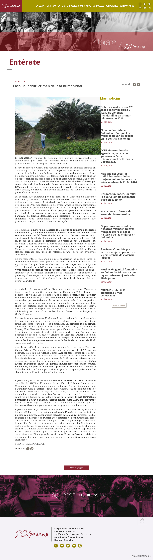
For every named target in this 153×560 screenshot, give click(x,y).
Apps (86, 6)
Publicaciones (74, 6)
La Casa (37, 6)
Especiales (96, 6)
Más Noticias (76, 468)
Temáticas (48, 6)
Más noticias (119, 305)
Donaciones (109, 6)
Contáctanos (124, 6)
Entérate (60, 6)
